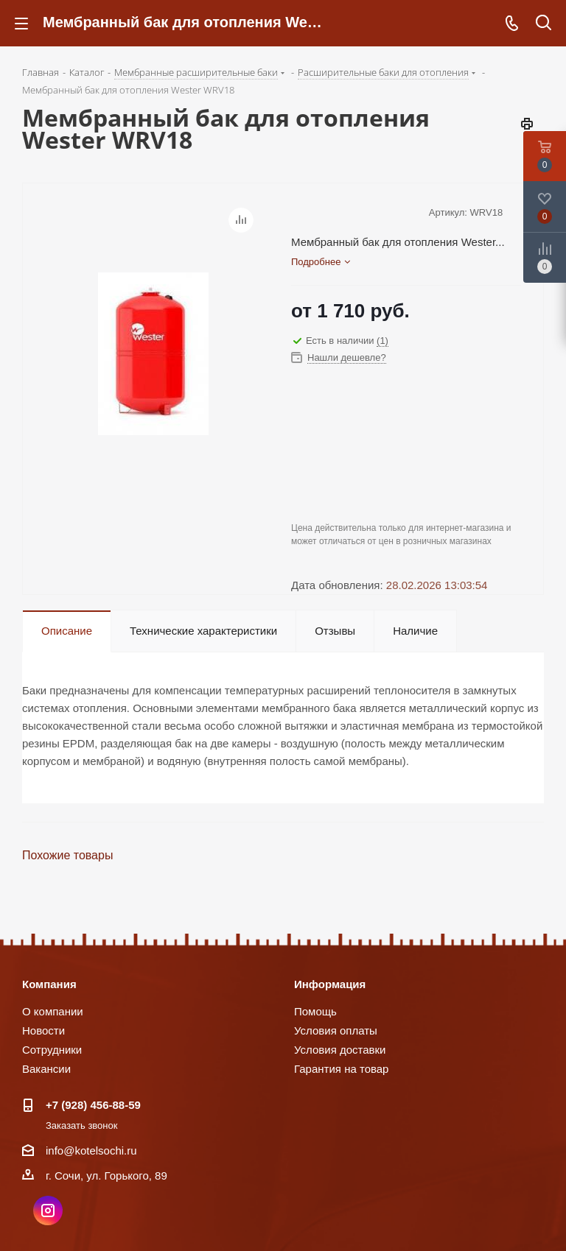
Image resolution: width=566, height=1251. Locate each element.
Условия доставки (339, 1049)
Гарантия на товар (341, 1069)
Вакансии (46, 1069)
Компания (49, 984)
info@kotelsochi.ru (91, 1150)
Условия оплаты (335, 1030)
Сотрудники (52, 1049)
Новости (43, 1030)
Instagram (48, 1210)
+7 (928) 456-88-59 (93, 1105)
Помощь (315, 1011)
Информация (330, 984)
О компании (52, 1011)
